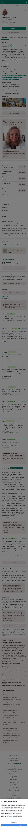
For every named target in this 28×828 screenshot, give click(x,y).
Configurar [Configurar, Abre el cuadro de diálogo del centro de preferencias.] (14, 822)
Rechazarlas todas (7, 825)
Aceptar (20, 825)
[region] (14, 813)
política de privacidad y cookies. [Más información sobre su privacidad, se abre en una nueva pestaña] (15, 816)
